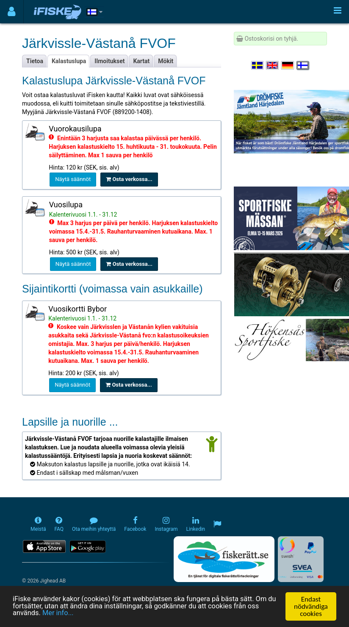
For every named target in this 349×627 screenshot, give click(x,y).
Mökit (165, 61)
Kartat (141, 61)
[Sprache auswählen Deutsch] (288, 65)
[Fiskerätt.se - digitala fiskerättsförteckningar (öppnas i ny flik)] (224, 559)
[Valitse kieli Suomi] (303, 65)
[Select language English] (272, 65)
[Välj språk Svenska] (258, 65)
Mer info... (59, 614)
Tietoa (34, 61)
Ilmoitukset (109, 61)
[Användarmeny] (11, 11)
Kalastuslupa (69, 61)
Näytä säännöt (73, 179)
